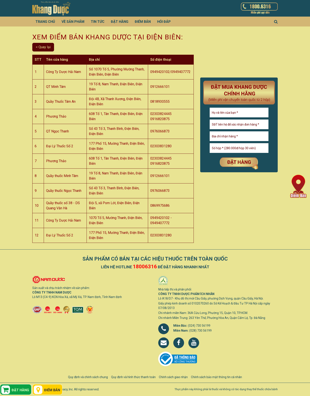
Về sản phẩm (73, 22)
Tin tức (97, 22)
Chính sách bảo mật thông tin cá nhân (216, 377)
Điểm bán (143, 22)
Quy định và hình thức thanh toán (133, 377)
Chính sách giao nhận (173, 377)
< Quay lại (43, 47)
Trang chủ (45, 22)
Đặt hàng (119, 22)
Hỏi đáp (164, 22)
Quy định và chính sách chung (88, 377)
